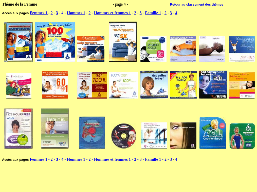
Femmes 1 (39, 13)
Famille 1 (153, 13)
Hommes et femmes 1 (112, 13)
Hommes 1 (76, 13)
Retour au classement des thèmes (196, 4)
